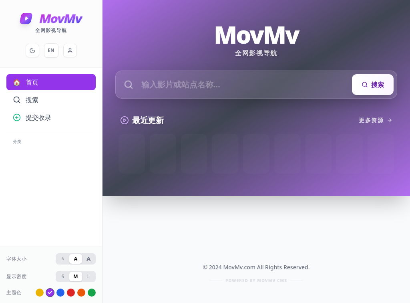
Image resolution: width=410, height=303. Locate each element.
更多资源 (375, 120)
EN (51, 50)
